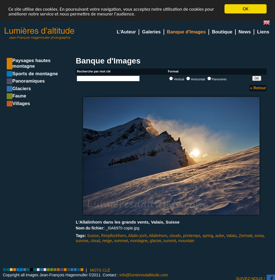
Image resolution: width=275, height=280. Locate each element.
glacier (155, 240)
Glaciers (21, 88)
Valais (231, 235)
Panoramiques (28, 81)
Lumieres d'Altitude (39, 33)
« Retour (258, 88)
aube (219, 235)
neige (107, 240)
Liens (263, 32)
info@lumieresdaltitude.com (144, 275)
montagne (139, 240)
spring (207, 235)
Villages (21, 103)
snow (259, 235)
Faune (19, 96)
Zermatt (245, 235)
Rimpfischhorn (113, 235)
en (268, 23)
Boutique (222, 32)
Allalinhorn (158, 235)
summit (169, 240)
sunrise (82, 240)
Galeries (151, 32)
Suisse (93, 235)
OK (245, 9)
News (245, 32)
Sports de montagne (35, 73)
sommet (121, 240)
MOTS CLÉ (100, 270)
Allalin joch (137, 235)
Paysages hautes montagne (31, 63)
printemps (191, 235)
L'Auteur (126, 32)
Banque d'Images (186, 32)
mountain (186, 240)
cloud (95, 240)
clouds (175, 235)
